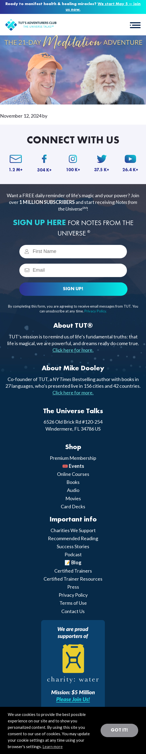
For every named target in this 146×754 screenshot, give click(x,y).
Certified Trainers (73, 571)
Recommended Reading (73, 538)
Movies (73, 498)
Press (73, 587)
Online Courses (73, 474)
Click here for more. (73, 350)
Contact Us (73, 611)
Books (73, 482)
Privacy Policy (73, 595)
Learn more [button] (52, 746)
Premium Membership (73, 458)
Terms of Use (73, 603)
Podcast (73, 554)
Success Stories (73, 546)
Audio (73, 490)
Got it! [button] (119, 730)
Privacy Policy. (95, 311)
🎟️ (73, 466)
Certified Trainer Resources (73, 579)
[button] (135, 25)
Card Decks (73, 506)
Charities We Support (73, 530)
